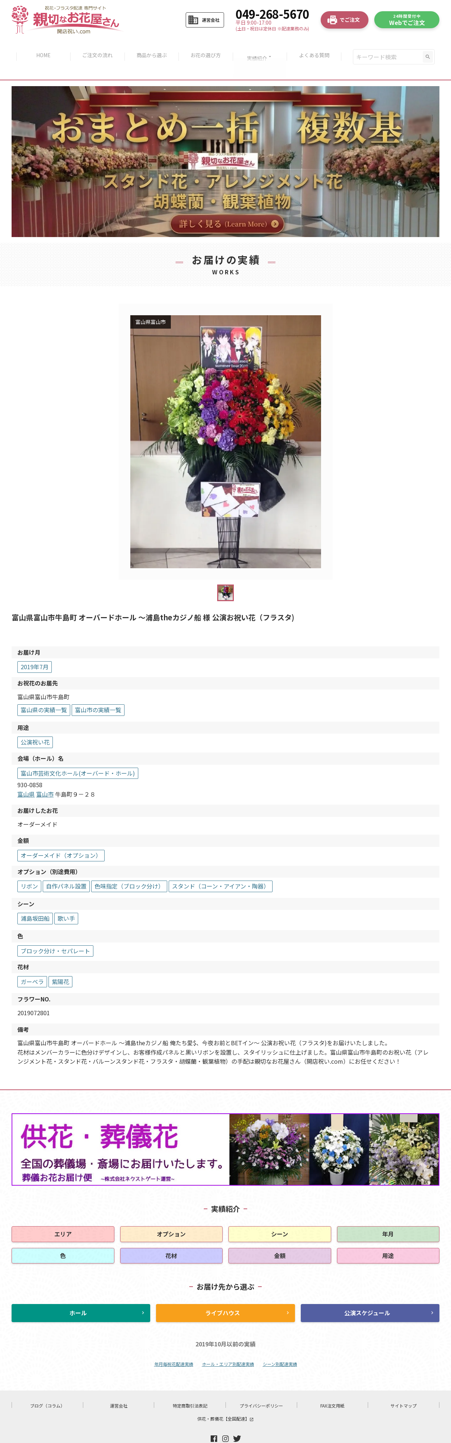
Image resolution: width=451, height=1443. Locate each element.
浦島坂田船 (35, 899)
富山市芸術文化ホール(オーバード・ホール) (78, 754)
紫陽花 (60, 962)
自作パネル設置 (66, 866)
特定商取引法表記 (190, 1386)
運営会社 (118, 1386)
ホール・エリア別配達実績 (228, 1345)
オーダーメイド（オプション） (61, 836)
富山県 (26, 775)
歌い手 (66, 899)
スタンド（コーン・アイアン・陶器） (220, 866)
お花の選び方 (206, 47)
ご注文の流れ (95, 47)
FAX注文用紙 (332, 1386)
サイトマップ (404, 1386)
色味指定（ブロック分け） (129, 866)
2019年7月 (35, 648)
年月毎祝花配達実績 (173, 1345)
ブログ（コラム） (47, 1386)
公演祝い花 (35, 723)
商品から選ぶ (151, 47)
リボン (29, 866)
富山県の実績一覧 (44, 690)
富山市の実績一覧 (98, 690)
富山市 (45, 775)
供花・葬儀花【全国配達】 (225, 1399)
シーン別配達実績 (280, 1345)
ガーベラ (32, 962)
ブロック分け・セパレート (55, 931)
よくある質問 (318, 47)
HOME (39, 47)
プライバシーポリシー (261, 1386)
